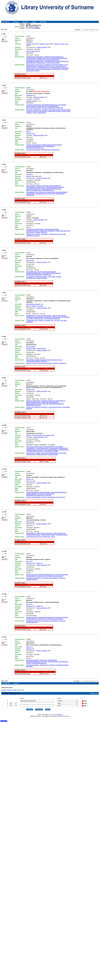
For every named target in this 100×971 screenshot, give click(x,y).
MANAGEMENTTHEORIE (33, 186)
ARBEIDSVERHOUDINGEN (34, 274)
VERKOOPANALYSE (59, 533)
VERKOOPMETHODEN (33, 535)
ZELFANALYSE (30, 60)
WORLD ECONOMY (41, 276)
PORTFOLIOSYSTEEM (53, 63)
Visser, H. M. (30, 479)
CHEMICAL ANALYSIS (32, 235)
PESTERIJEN (65, 317)
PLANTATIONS (42, 111)
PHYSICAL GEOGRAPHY (33, 109)
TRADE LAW (30, 407)
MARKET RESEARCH (59, 363)
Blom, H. (28, 306)
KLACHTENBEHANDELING (52, 318)
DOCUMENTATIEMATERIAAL (35, 61)
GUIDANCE (64, 69)
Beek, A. (28, 131)
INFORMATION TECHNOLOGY (50, 149)
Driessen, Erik (30, 44)
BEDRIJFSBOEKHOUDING (46, 574)
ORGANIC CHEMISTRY (42, 234)
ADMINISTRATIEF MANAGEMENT (52, 145)
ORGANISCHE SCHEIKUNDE (35, 229)
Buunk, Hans (30, 260)
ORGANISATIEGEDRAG (33, 189)
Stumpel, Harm (41, 348)
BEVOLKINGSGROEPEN (33, 108)
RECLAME (46, 404)
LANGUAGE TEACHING (33, 453)
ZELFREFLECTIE (41, 60)
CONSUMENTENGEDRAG (58, 492)
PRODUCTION (60, 497)
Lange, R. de (30, 176)
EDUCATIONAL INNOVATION (35, 64)
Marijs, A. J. (29, 647)
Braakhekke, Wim (40, 435)
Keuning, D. (29, 174)
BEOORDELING (31, 63)
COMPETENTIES (31, 58)
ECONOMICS (30, 276)
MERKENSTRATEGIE (48, 401)
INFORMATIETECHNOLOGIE (35, 148)
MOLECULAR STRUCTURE (57, 234)
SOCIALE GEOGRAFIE (48, 108)
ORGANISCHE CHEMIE (52, 229)
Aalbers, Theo (30, 435)
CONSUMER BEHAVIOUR (34, 536)
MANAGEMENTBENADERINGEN (51, 189)
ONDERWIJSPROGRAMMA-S (35, 451)
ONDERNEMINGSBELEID (39, 663)
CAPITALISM (51, 276)
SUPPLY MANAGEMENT (33, 497)
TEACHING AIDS (53, 454)
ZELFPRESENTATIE (53, 60)
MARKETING (30, 360)
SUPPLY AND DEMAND (48, 497)
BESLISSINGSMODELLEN (46, 190)
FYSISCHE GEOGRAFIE (33, 105)
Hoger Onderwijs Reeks (33, 51)
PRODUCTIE (41, 494)
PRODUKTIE (43, 660)
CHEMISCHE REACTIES (62, 231)
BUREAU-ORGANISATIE (33, 145)
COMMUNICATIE (31, 315)
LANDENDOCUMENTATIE (49, 105)
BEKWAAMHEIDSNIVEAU (59, 58)
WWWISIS (59, 713)
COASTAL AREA (65, 109)
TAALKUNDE (59, 446)
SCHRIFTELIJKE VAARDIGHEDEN (47, 449)
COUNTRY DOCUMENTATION (51, 109)
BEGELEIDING (41, 63)
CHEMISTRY (30, 234)
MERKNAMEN (37, 401)
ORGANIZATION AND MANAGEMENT (56, 192)
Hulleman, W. (30, 649)
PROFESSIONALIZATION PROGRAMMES (38, 69)
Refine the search (34, 27)
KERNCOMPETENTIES (44, 58)
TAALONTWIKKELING (42, 448)
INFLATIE (44, 661)
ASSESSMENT (56, 69)
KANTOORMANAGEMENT (34, 146)
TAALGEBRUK (30, 448)
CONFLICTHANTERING (59, 315)
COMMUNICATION (31, 320)
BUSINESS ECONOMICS (33, 578)
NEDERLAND (47, 274)
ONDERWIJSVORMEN (51, 451)
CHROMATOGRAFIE (32, 231)
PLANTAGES (40, 106)
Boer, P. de (29, 561)
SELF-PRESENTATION (42, 67)
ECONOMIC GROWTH (62, 665)
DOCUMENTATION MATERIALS (59, 67)
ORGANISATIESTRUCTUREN (55, 187)
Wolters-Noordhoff (42, 47)
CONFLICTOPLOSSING (44, 315)
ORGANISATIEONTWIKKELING (51, 186)
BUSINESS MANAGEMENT (50, 578)
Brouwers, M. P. (30, 563)
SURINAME (59, 108)
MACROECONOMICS (32, 665)
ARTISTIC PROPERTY (41, 407)
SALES (53, 536)
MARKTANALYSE (57, 360)
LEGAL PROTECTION (54, 407)
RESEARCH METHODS (45, 363)
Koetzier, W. (39, 563)
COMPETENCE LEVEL (44, 66)
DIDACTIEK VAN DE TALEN (34, 446)
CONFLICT (41, 320)
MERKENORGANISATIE (57, 404)
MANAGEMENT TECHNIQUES (35, 192)
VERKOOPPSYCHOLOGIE (44, 533)
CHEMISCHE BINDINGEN (47, 231)
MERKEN (29, 401)
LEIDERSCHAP (40, 187)
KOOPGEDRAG (31, 533)
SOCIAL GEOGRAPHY (39, 112)
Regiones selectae (31, 101)
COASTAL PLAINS (31, 111)
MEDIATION (47, 317)
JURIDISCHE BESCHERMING (49, 402)
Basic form (95, 691)
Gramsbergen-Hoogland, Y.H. (34, 304)
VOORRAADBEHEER (32, 492)
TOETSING (43, 361)
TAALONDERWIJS (48, 446)
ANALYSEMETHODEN (33, 361)
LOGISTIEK (47, 495)
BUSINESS (29, 666)
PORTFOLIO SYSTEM (32, 70)
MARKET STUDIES (32, 363)
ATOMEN (37, 232)
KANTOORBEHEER (48, 146)
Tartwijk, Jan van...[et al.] (61, 44)
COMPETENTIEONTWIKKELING (53, 57)
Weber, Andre (30, 522)
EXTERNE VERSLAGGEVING (54, 576)
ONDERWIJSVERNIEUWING (34, 57)
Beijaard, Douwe (44, 44)
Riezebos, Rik (30, 389)
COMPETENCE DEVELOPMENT (53, 64)
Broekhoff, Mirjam (31, 348)
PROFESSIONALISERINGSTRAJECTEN (56, 61)
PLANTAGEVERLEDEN (52, 106)
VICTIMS (56, 320)
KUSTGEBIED (62, 105)
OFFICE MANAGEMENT (33, 149)
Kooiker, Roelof (30, 346)
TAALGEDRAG (53, 448)
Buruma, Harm (50, 435)
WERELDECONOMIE (49, 271)
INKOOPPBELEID (31, 494)
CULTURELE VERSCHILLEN (34, 318)
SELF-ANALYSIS (56, 66)
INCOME (51, 665)
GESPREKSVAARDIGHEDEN (35, 317)
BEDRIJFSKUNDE (31, 574)
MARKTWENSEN (45, 492)
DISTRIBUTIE (50, 494)
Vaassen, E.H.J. (30, 133)
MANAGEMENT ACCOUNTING (35, 576)
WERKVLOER (56, 317)
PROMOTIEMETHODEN (48, 535)
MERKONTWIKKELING (33, 402)
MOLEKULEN (30, 232)
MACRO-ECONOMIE (32, 660)
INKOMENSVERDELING (33, 273)
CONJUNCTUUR (53, 661)
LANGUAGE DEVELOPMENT (49, 453)
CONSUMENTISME (61, 535)
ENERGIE (44, 232)
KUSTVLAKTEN (31, 106)
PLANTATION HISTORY (54, 111)
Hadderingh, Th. (31, 95)
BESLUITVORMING (32, 190)
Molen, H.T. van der (37, 306)
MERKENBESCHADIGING (34, 404)
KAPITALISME (45, 273)
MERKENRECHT (60, 401)
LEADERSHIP (30, 193)
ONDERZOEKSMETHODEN (43, 360)
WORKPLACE (49, 320)
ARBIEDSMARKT (55, 273)
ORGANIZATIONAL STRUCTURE (45, 193)
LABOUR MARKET (41, 278)
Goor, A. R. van (30, 481)
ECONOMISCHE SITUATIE (34, 271)
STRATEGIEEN (30, 187)
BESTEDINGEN (52, 660)
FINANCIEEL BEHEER (61, 574)
